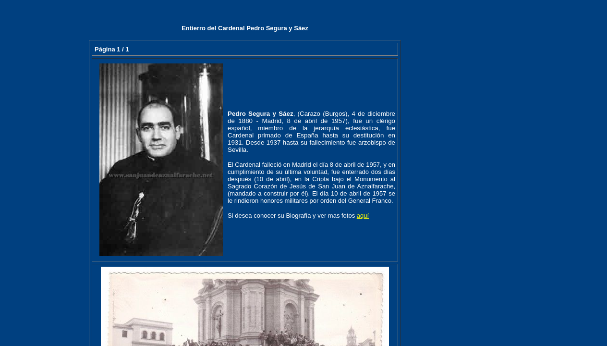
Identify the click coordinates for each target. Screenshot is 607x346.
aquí (363, 215)
